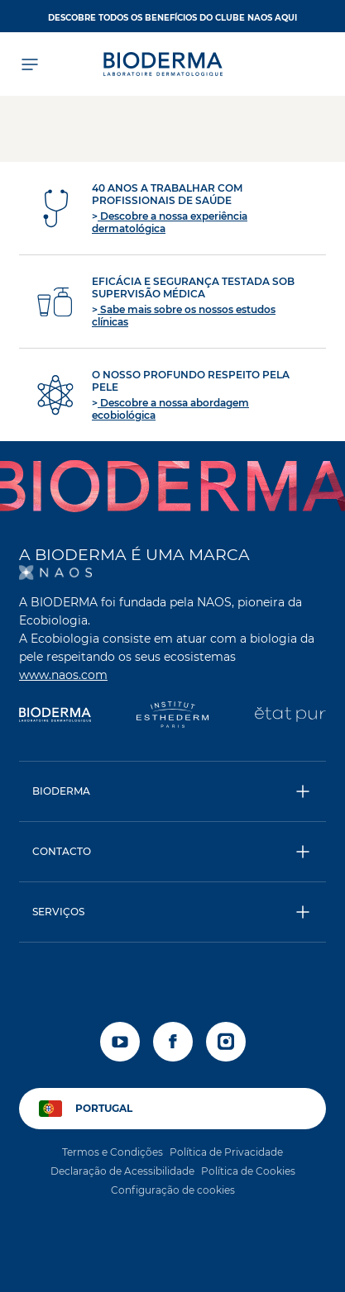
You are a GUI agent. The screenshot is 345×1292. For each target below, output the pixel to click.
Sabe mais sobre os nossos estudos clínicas (184, 315)
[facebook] (173, 1042)
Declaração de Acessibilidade (122, 1171)
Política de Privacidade (226, 1152)
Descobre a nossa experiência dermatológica (169, 222)
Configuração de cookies (173, 1190)
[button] (172, 791)
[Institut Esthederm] (172, 716)
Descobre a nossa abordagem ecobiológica (170, 409)
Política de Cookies (248, 1171)
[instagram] (226, 1042)
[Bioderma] (55, 716)
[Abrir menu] (29, 64)
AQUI (286, 17)
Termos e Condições (112, 1152)
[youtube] (120, 1042)
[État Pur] (290, 716)
